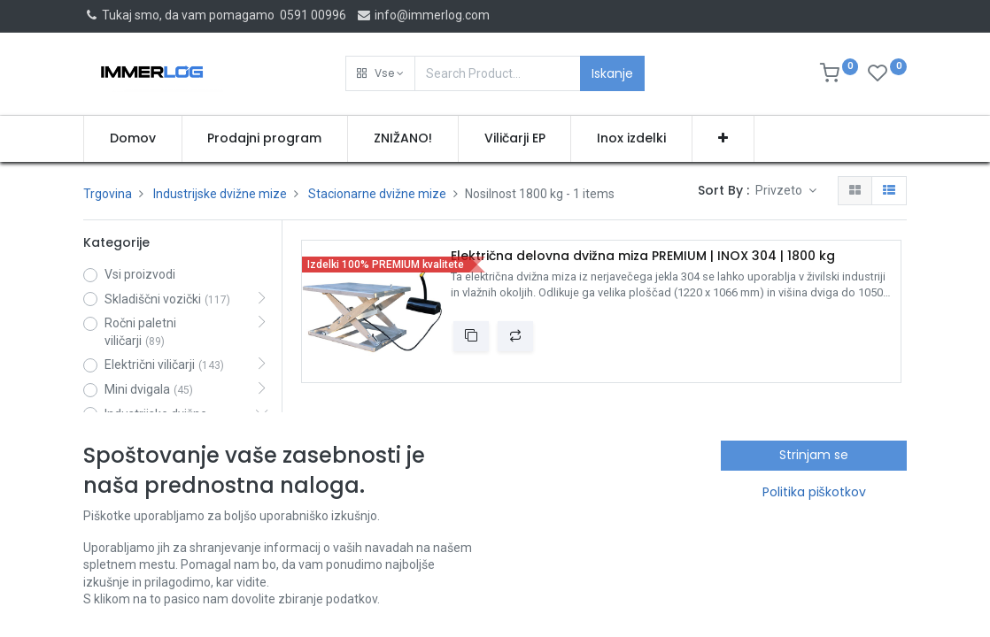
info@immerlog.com (423, 15)
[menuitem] (133, 139)
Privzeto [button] (780, 190)
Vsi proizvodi (139, 274)
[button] (380, 73)
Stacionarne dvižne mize (377, 194)
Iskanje (612, 73)
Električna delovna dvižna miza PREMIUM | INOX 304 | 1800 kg (643, 256)
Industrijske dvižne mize (220, 194)
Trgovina (107, 194)
